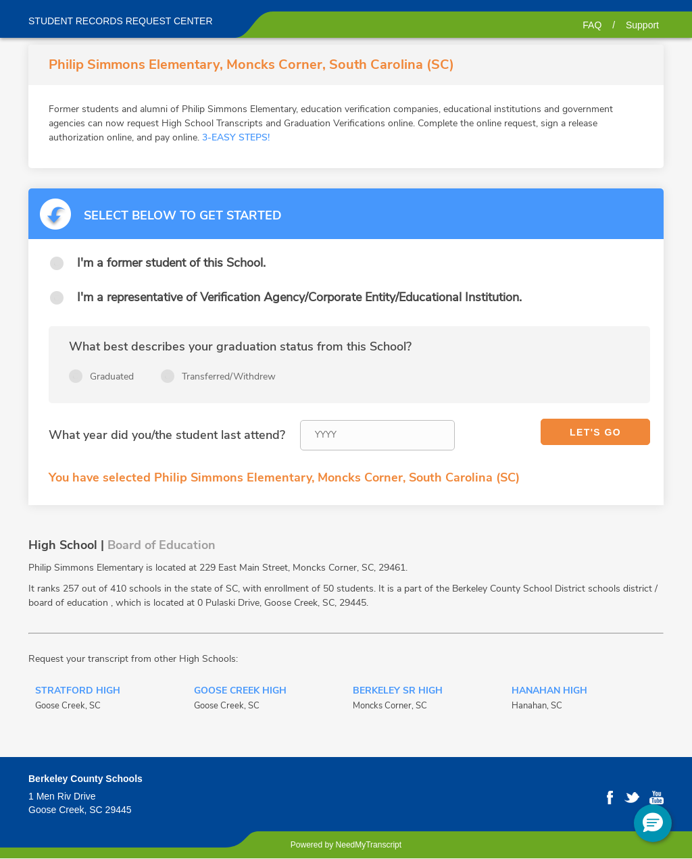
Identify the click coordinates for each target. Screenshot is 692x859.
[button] (653, 823)
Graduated (112, 376)
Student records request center (120, 21)
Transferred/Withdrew (229, 376)
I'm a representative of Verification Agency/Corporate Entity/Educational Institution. (299, 297)
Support (642, 25)
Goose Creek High (240, 691)
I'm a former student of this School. (171, 263)
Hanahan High (549, 691)
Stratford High (77, 691)
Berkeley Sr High (398, 691)
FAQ (592, 25)
